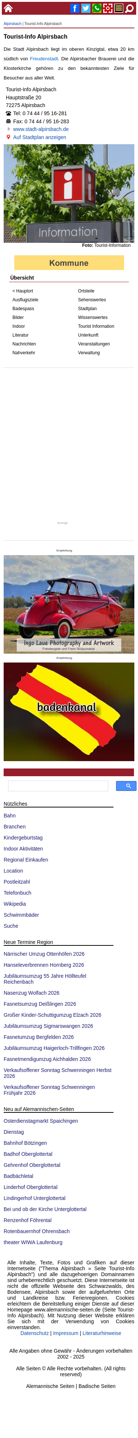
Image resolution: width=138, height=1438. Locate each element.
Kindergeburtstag (23, 838)
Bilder (18, 317)
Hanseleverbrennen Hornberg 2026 (44, 965)
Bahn (10, 816)
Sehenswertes (92, 299)
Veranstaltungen (94, 344)
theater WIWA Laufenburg (33, 1242)
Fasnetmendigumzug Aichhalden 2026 (47, 1059)
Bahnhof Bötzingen (25, 1143)
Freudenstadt (44, 58)
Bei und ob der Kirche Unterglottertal (45, 1209)
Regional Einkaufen (26, 860)
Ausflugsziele (25, 299)
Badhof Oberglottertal (28, 1154)
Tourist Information (96, 326)
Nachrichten (24, 344)
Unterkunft (88, 335)
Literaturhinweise (102, 1333)
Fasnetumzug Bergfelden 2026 (39, 1037)
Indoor (18, 326)
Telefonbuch (17, 893)
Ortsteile (86, 291)
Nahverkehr (23, 352)
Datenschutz (34, 1333)
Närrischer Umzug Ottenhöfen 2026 (44, 954)
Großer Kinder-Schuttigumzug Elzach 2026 (52, 1015)
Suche (11, 926)
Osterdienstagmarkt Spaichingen (41, 1121)
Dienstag (14, 1132)
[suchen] (57, 786)
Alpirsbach (13, 24)
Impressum (65, 1333)
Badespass (23, 308)
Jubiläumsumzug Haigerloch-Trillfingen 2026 (54, 1048)
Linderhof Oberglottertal (30, 1187)
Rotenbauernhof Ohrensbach (37, 1231)
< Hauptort (22, 291)
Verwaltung (89, 352)
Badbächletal (18, 1176)
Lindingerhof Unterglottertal (35, 1198)
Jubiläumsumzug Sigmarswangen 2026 (48, 1026)
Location (13, 871)
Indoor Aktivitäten (23, 849)
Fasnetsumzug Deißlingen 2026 (40, 1004)
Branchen (15, 827)
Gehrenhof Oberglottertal (32, 1165)
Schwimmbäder (21, 915)
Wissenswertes (93, 317)
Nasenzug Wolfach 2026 (31, 993)
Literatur (20, 335)
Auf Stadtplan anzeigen (39, 137)
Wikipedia (15, 904)
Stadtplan (87, 308)
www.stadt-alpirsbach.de (41, 129)
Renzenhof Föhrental (28, 1220)
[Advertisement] (68, 444)
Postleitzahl (17, 882)
